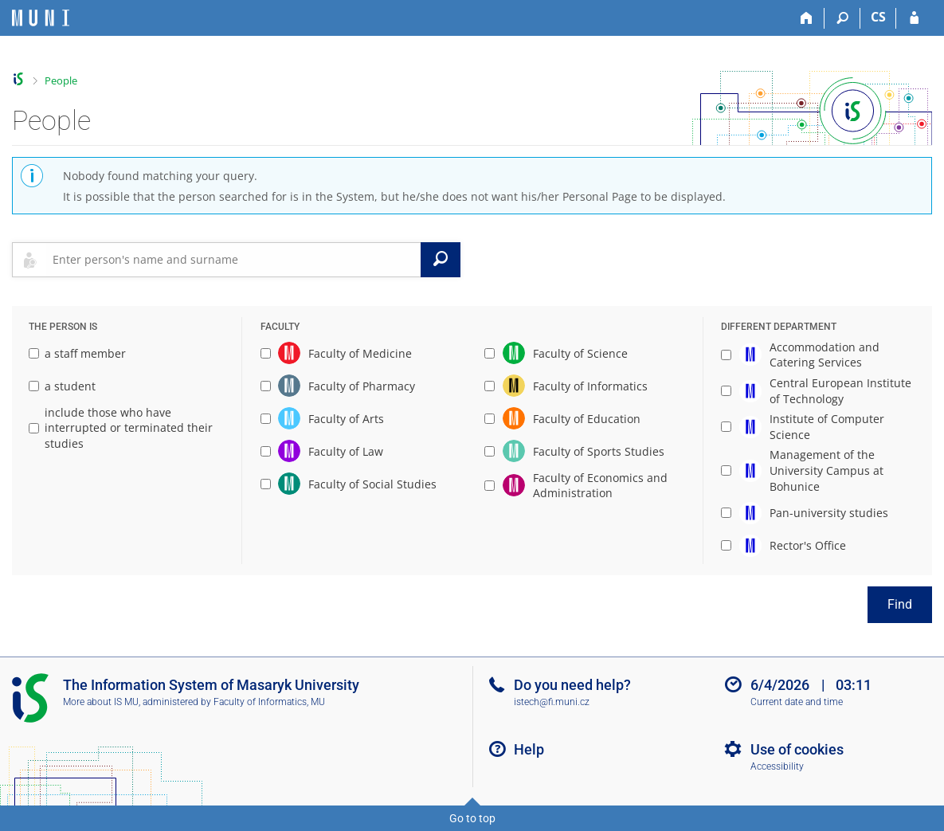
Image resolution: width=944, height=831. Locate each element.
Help (529, 749)
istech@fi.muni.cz (552, 702)
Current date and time (796, 702)
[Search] (842, 18)
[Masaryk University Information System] (40, 18)
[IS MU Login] (914, 18)
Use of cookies (797, 749)
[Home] (807, 18)
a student (62, 386)
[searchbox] (233, 259)
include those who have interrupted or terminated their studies (121, 428)
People (61, 80)
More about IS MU (101, 702)
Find (899, 604)
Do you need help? (572, 684)
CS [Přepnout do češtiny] (878, 16)
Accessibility (777, 766)
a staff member (77, 353)
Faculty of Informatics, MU (269, 702)
